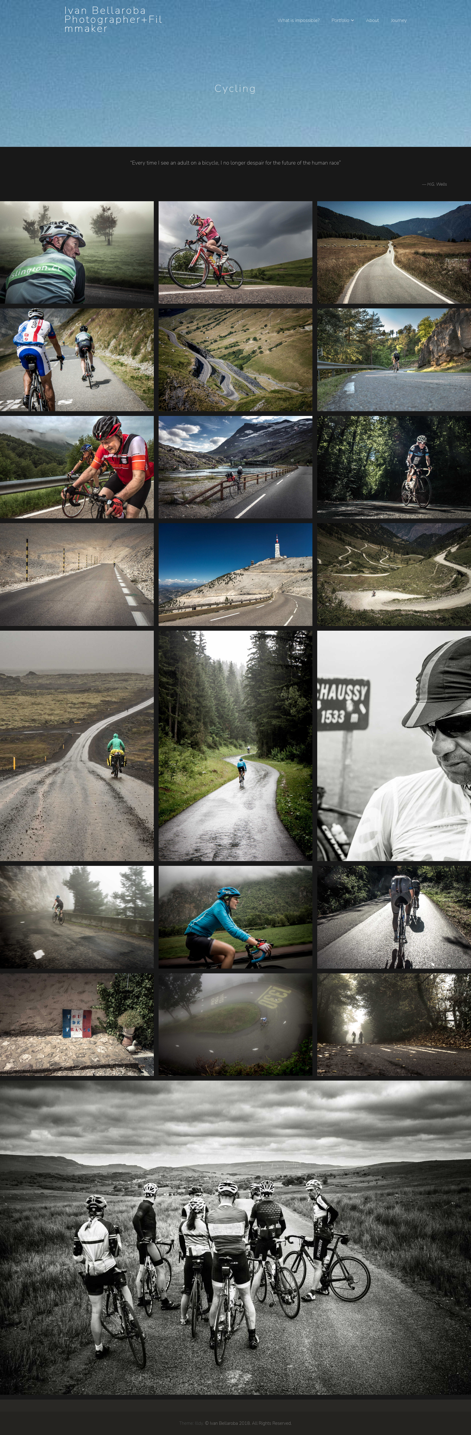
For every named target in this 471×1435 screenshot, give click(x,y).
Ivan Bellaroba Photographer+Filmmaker (113, 19)
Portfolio (340, 20)
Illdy (199, 1423)
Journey (399, 20)
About (372, 20)
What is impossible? (299, 20)
